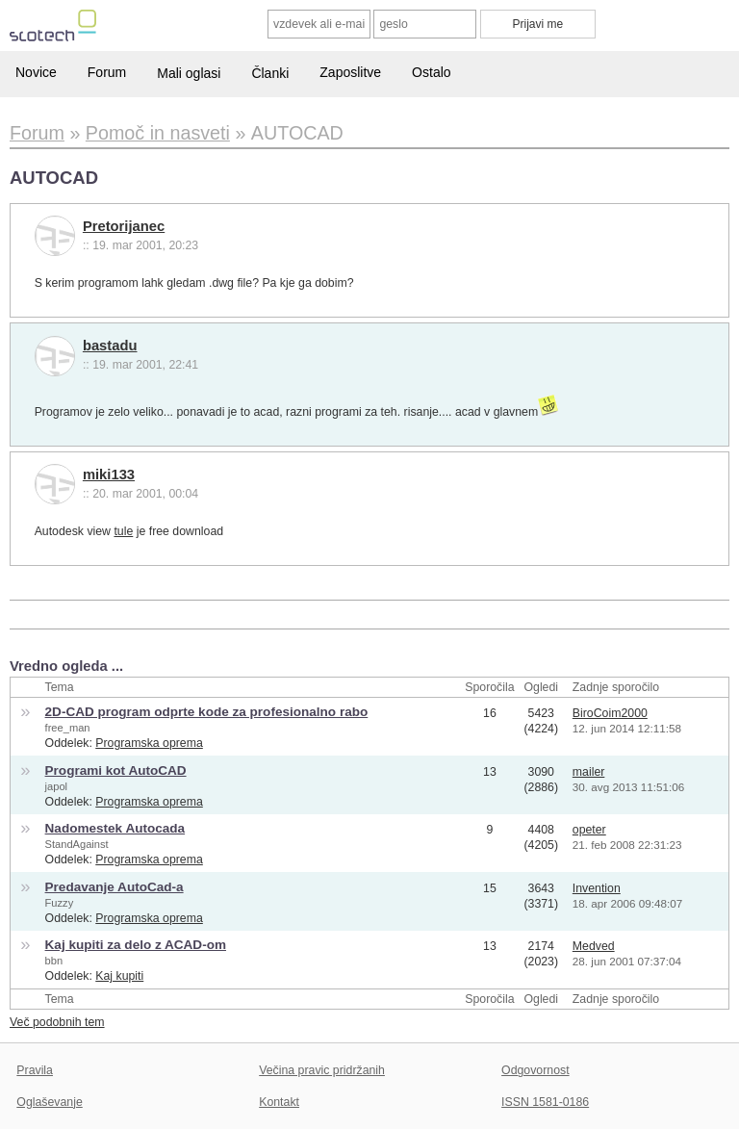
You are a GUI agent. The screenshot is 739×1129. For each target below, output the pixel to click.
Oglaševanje (49, 1102)
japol (56, 786)
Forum (107, 72)
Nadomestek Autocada (115, 828)
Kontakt (279, 1102)
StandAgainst (77, 844)
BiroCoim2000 (610, 713)
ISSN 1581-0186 (545, 1102)
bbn (54, 960)
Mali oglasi (188, 73)
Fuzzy (59, 903)
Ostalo (431, 72)
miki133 (109, 474)
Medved (594, 946)
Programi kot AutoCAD (116, 770)
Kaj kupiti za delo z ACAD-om (135, 944)
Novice (36, 72)
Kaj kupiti (119, 976)
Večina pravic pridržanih (322, 1070)
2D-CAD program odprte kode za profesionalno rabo (207, 712)
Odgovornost (535, 1070)
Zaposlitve (350, 72)
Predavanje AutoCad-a (114, 887)
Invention (597, 888)
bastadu (110, 345)
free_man (67, 727)
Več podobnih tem (57, 1022)
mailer (589, 772)
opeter (589, 829)
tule (123, 531)
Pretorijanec (124, 226)
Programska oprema (149, 743)
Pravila (34, 1070)
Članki (270, 73)
